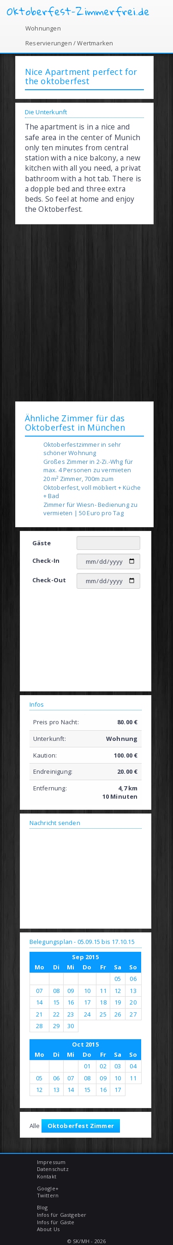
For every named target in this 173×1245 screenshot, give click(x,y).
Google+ (48, 1188)
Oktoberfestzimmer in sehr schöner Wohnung (82, 448)
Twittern (48, 1195)
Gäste (41, 543)
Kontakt (46, 1176)
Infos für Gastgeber (62, 1214)
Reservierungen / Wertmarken (69, 43)
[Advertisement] (86, 312)
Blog (42, 1207)
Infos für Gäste (56, 1222)
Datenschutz (53, 1168)
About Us (48, 1229)
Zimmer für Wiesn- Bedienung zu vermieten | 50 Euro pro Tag (90, 509)
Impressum (51, 1162)
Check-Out (49, 580)
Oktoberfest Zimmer (81, 1126)
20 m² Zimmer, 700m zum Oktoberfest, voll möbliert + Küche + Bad (92, 487)
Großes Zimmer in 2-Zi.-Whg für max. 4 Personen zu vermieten (88, 466)
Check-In (46, 560)
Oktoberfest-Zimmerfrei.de (78, 11)
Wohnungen (43, 28)
